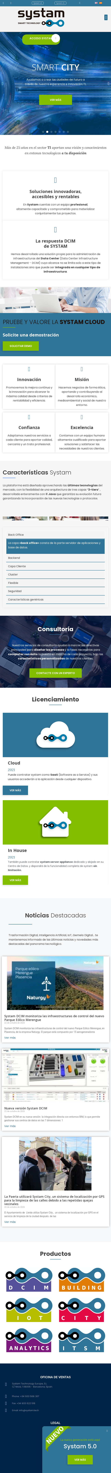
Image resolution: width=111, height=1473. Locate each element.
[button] (38, 3)
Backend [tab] (14, 577)
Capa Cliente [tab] (17, 585)
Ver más (10, 1101)
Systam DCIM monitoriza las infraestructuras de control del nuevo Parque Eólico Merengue (54, 1081)
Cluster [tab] (13, 593)
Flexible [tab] (13, 602)
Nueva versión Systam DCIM (25, 1172)
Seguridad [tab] (14, 610)
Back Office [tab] (16, 553)
